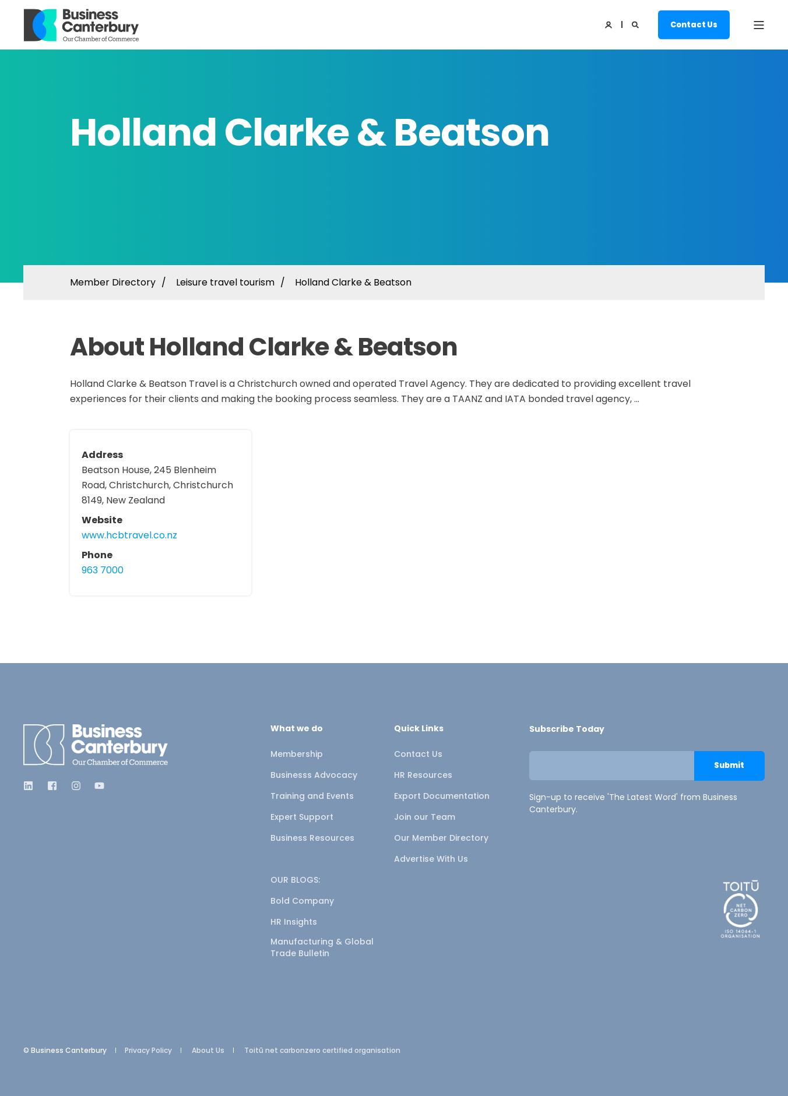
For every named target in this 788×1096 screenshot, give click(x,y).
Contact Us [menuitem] (418, 754)
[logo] (96, 745)
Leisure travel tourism (225, 282)
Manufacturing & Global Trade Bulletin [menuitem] (322, 947)
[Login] (609, 24)
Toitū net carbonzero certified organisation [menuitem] (322, 1050)
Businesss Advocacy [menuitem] (313, 775)
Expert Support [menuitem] (301, 817)
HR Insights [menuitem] (293, 922)
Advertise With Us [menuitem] (431, 859)
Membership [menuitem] (296, 754)
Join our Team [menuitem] (424, 817)
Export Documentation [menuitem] (442, 796)
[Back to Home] (81, 25)
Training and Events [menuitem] (312, 796)
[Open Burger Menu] (759, 25)
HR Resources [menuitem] (423, 775)
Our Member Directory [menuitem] (441, 838)
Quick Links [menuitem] (419, 729)
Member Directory (113, 282)
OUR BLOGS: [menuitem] (295, 880)
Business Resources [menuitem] (312, 838)
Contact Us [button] (693, 24)
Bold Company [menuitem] (302, 901)
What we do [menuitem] (296, 729)
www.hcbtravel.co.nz (129, 535)
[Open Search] (636, 24)
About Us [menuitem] (208, 1050)
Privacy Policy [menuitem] (148, 1050)
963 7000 (103, 570)
